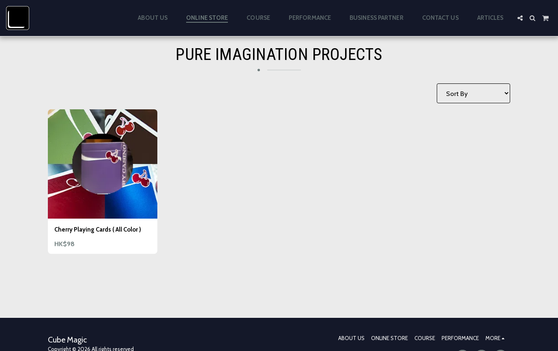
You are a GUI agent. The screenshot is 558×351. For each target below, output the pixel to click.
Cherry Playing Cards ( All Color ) (101, 235)
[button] (520, 18)
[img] (102, 164)
